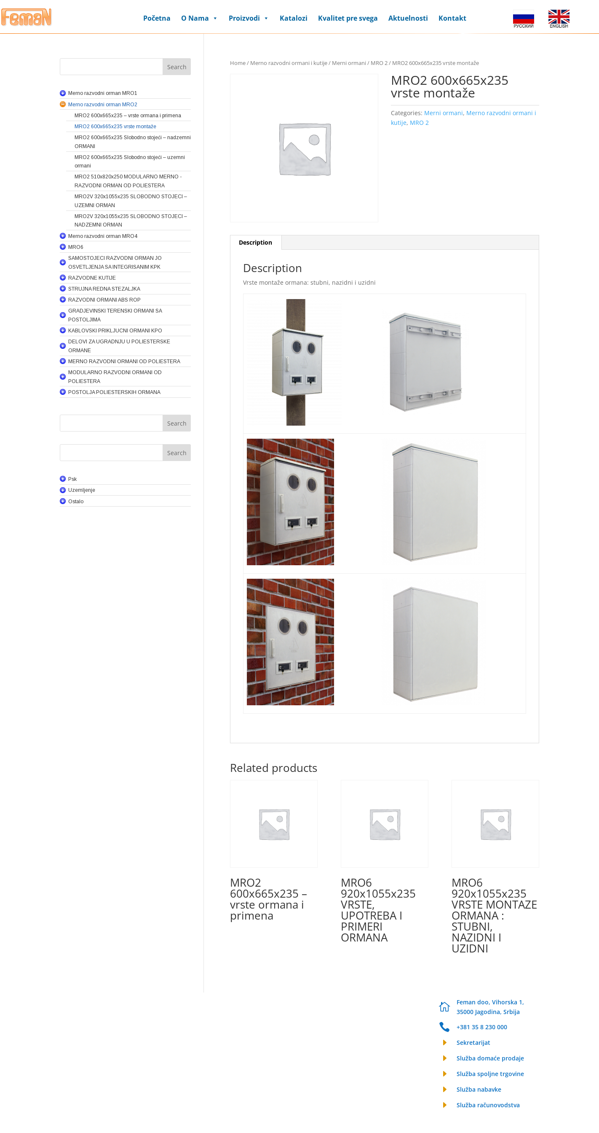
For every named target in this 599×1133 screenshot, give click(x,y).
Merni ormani (349, 63)
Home (238, 63)
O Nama (199, 18)
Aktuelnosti (408, 18)
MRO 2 (379, 63)
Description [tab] (255, 242)
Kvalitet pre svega (348, 18)
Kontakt (452, 18)
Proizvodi (249, 18)
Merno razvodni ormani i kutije (288, 63)
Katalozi (294, 18)
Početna (157, 18)
